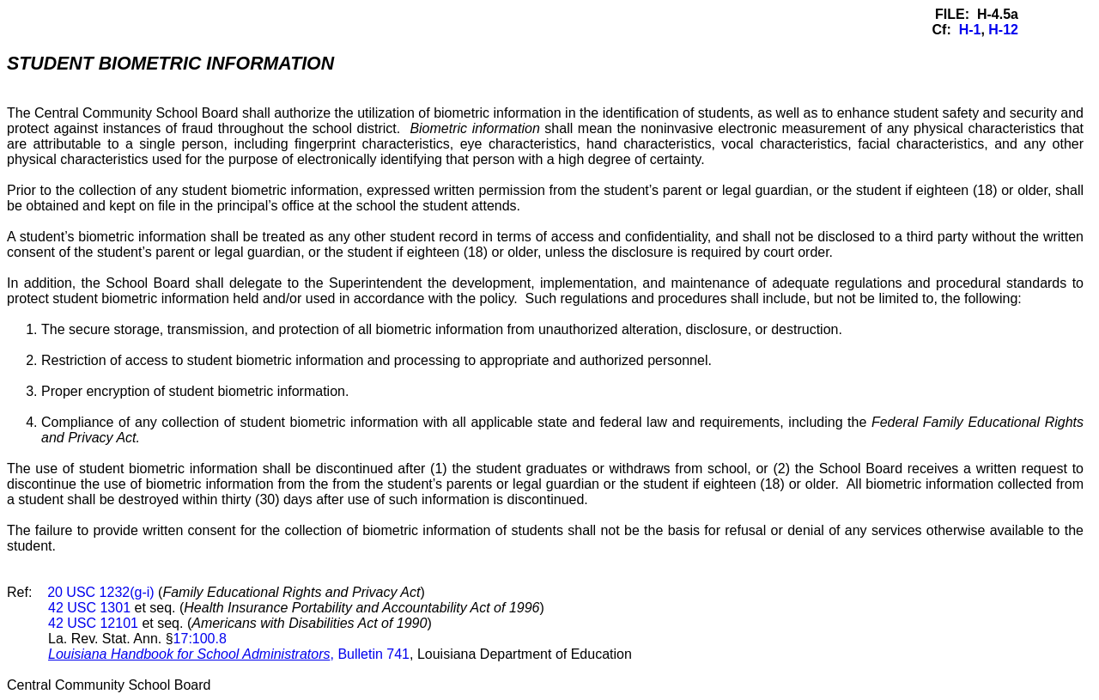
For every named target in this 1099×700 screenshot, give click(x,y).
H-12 (1003, 29)
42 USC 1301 (89, 607)
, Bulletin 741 (229, 654)
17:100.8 (200, 638)
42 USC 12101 (93, 623)
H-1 (970, 29)
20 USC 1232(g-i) (101, 592)
